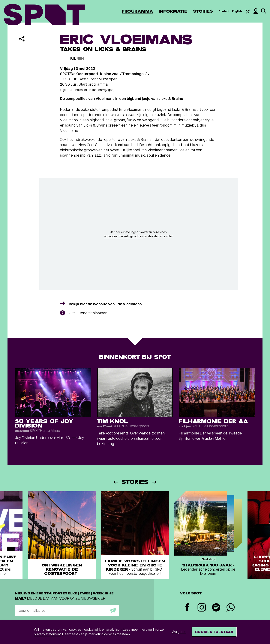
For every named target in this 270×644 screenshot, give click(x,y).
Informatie (173, 11)
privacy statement (47, 634)
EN (81, 58)
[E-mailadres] (67, 610)
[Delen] (22, 39)
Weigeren (179, 632)
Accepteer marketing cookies (123, 236)
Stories (203, 11)
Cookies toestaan (214, 631)
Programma (137, 11)
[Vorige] (115, 482)
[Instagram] (201, 608)
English (237, 11)
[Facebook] (187, 608)
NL (73, 58)
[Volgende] (154, 482)
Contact (224, 11)
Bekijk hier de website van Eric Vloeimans (105, 304)
